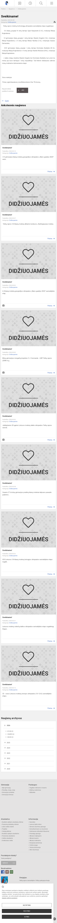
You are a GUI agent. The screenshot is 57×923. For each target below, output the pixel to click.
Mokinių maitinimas (35, 790)
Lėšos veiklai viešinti (8, 826)
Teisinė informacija (35, 847)
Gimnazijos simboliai (8, 792)
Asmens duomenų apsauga (38, 826)
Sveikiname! (7, 148)
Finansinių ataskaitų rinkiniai (10, 824)
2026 (8, 725)
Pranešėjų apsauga (35, 833)
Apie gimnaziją (6, 788)
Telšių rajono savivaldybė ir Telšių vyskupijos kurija (34, 880)
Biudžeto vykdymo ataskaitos (10, 833)
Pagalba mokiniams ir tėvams (38, 788)
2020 (8, 769)
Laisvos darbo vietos (35, 824)
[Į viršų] (54, 918)
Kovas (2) (10, 731)
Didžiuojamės (22, 9)
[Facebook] (2, 872)
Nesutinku (26, 911)
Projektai (4, 829)
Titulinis (3, 9)
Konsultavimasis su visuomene (39, 829)
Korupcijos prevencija (36, 843)
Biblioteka (32, 792)
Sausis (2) (10, 737)
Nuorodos (32, 822)
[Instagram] (7, 872)
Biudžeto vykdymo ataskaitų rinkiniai (12, 822)
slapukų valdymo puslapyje (9, 898)
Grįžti (7, 101)
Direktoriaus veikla (7, 840)
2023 (8, 753)
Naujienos (12, 9)
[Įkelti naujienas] (19, 3)
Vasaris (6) (10, 734)
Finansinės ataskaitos (8, 836)
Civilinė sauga (34, 845)
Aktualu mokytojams (35, 836)
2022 (8, 758)
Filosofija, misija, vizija (8, 790)
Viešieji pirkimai (6, 831)
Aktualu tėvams (34, 838)
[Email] (11, 872)
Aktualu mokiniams (35, 840)
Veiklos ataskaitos (7, 838)
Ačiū (21, 90)
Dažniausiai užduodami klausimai (39, 831)
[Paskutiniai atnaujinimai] (30, 3)
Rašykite (5, 863)
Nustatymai (27, 905)
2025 (8, 742)
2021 (8, 763)
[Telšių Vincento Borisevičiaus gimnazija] (7, 3)
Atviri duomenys (34, 850)
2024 (8, 748)
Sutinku (26, 917)
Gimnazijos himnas (7, 794)
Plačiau (50, 171)
